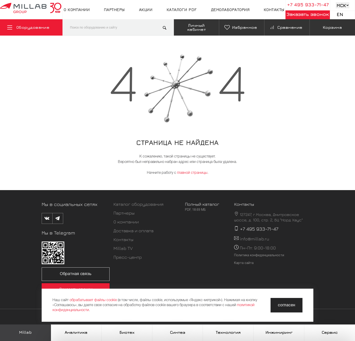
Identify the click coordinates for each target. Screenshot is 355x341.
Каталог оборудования (138, 204)
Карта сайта (244, 263)
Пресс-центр (127, 257)
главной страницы (192, 172)
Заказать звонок (308, 14)
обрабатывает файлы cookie (93, 300)
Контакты (274, 9)
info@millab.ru (254, 238)
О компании (77, 9)
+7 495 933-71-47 (308, 4)
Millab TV (123, 248)
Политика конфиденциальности (259, 255)
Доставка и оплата (133, 230)
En (340, 14)
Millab (25, 332)
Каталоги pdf (182, 9)
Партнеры (114, 9)
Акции (146, 9)
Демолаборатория (230, 9)
